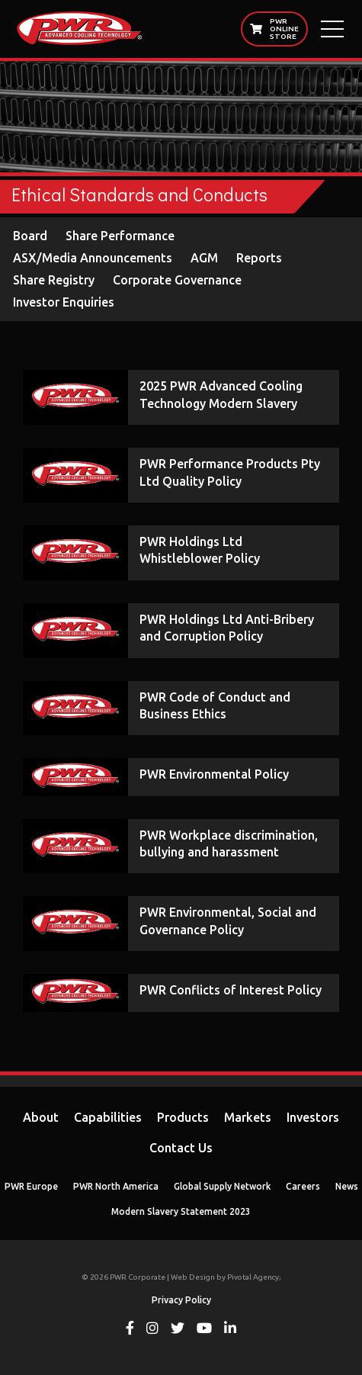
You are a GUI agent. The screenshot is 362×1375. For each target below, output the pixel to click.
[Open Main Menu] (332, 29)
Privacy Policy (181, 1300)
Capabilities (108, 1117)
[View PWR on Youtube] (204, 1330)
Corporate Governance (177, 280)
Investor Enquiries (63, 302)
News (346, 1186)
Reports (259, 258)
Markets (247, 1117)
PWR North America (116, 1186)
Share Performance (120, 236)
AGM (204, 258)
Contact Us (181, 1148)
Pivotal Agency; (254, 1277)
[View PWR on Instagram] (152, 1330)
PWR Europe (31, 1186)
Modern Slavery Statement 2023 (181, 1211)
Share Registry (54, 280)
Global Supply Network (222, 1186)
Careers (303, 1186)
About (41, 1117)
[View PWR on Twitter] (177, 1330)
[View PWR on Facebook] (130, 1330)
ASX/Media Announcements (92, 258)
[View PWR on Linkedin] (230, 1330)
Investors (313, 1117)
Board (30, 236)
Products (183, 1117)
